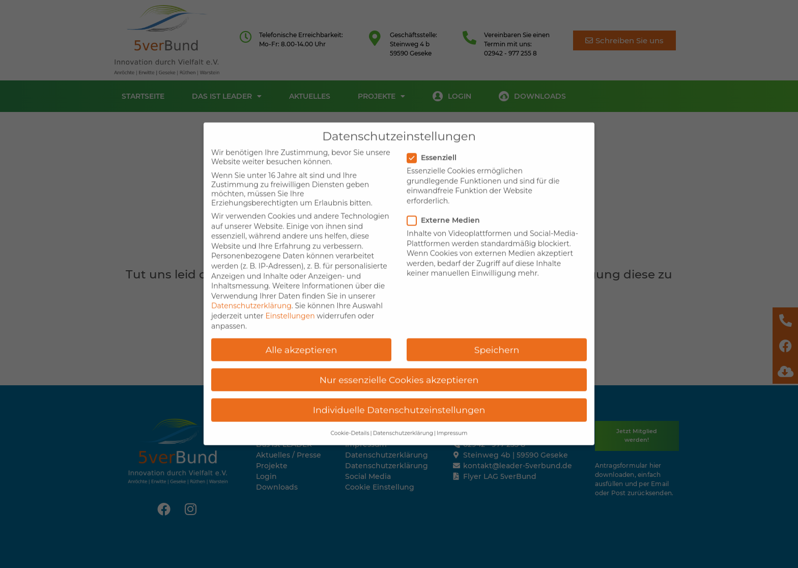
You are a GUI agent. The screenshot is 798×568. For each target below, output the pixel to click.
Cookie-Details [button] (350, 418)
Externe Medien (447, 205)
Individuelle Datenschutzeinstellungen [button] (399, 395)
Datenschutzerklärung (251, 291)
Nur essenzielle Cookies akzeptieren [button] (399, 365)
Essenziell (435, 143)
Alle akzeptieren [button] (301, 335)
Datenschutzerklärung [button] (403, 418)
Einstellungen (290, 301)
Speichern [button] (497, 335)
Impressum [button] (452, 418)
